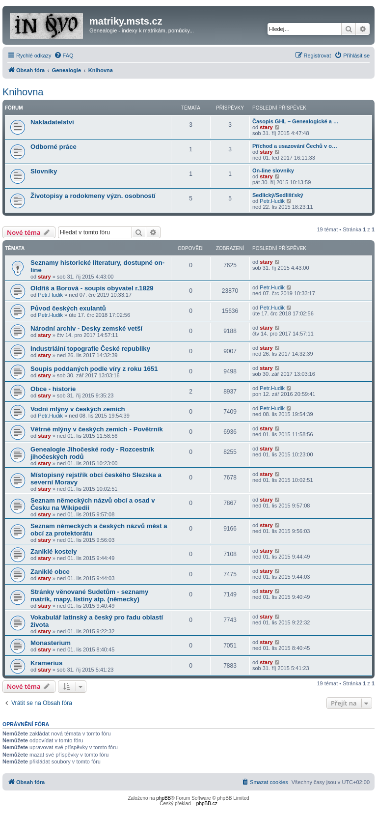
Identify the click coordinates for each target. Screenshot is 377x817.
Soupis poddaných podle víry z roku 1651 (94, 368)
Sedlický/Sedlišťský (277, 195)
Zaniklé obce (50, 571)
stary (266, 127)
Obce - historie (53, 389)
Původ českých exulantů (68, 308)
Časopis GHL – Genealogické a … (295, 121)
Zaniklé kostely (53, 551)
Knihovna (22, 91)
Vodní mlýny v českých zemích (77, 409)
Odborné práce (53, 146)
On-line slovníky (273, 170)
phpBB (163, 798)
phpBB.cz (206, 803)
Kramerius (46, 663)
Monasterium (50, 643)
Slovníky (43, 171)
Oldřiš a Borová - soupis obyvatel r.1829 (92, 288)
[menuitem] (64, 55)
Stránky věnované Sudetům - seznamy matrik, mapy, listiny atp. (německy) (89, 595)
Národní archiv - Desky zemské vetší (86, 328)
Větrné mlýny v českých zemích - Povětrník (96, 429)
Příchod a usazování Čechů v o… (294, 146)
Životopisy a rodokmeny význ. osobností (93, 195)
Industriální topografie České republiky (90, 348)
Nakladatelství (52, 122)
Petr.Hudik (272, 201)
